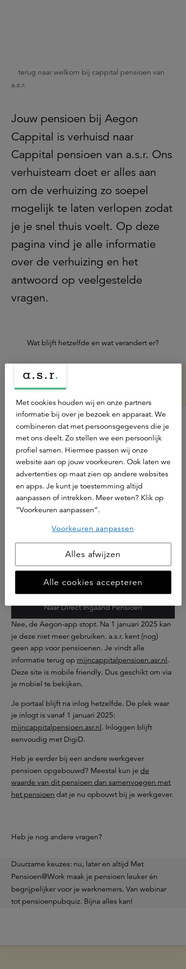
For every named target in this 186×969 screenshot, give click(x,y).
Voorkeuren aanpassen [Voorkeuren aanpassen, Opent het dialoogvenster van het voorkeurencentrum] (93, 529)
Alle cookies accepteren (93, 582)
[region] (93, 484)
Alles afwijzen (93, 554)
